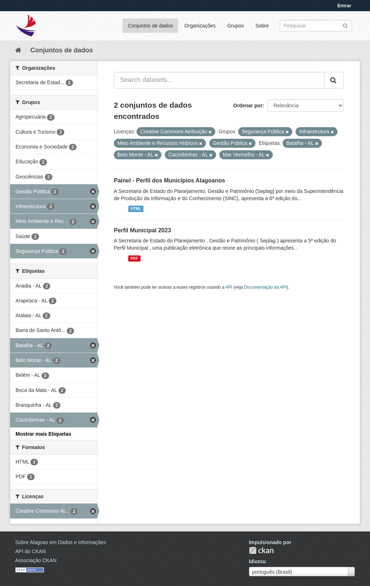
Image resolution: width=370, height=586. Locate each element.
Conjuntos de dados (150, 26)
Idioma (257, 561)
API (228, 287)
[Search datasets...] (219, 80)
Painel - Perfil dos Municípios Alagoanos (169, 180)
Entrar (344, 5)
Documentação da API (265, 287)
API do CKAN (30, 551)
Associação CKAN (35, 560)
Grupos (235, 26)
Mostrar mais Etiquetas (43, 434)
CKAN (261, 550)
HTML (135, 209)
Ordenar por (248, 105)
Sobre (262, 26)
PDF (134, 258)
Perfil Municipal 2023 (142, 230)
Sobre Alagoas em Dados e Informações (60, 542)
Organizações (199, 26)
